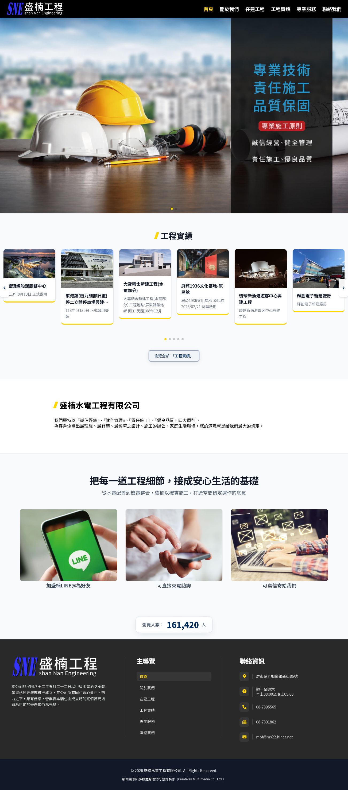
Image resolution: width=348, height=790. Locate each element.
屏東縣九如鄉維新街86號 (277, 676)
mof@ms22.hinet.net (274, 736)
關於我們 (229, 8)
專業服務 (306, 8)
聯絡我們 (332, 8)
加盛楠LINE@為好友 (68, 585)
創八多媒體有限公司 (147, 779)
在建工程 (255, 8)
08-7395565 (266, 707)
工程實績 (280, 8)
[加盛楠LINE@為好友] (68, 545)
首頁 (208, 8)
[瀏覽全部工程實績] (174, 356)
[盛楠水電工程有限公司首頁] (35, 9)
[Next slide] (343, 288)
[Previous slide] (4, 288)
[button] (172, 209)
